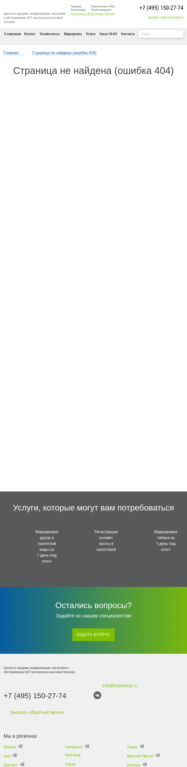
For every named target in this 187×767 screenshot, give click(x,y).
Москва (13, 747)
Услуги (90, 34)
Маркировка (73, 34)
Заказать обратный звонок (165, 17)
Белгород (72, 755)
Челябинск (77, 747)
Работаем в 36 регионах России (92, 14)
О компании (12, 34)
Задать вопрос (93, 634)
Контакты (128, 34)
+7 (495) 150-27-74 (161, 7)
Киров (70, 764)
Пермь (135, 747)
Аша (10, 756)
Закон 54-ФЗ (108, 34)
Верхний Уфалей (143, 756)
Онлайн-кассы (50, 34)
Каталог (30, 34)
